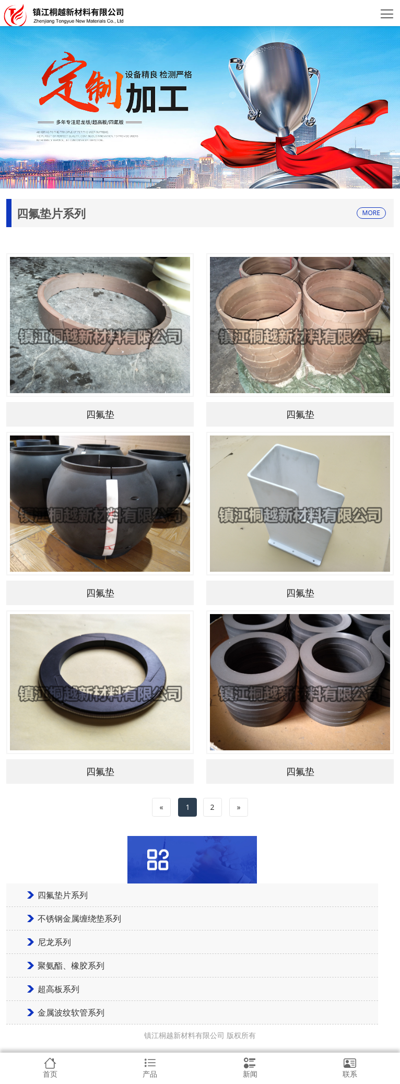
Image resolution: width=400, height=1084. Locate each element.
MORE (371, 212)
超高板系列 (58, 989)
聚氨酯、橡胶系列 (71, 965)
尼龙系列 (54, 942)
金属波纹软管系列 (71, 1012)
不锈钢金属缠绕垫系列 (79, 918)
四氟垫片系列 (63, 895)
